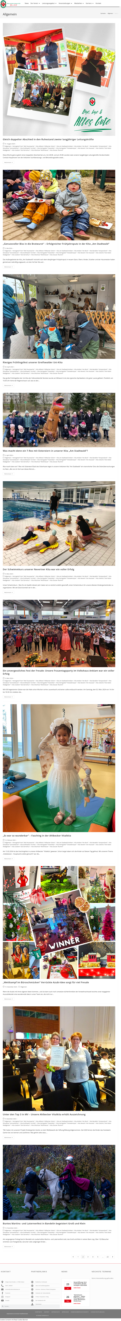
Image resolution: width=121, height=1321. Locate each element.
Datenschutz (56, 1312)
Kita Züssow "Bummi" (56, 150)
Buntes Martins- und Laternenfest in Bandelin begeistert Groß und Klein (44, 1223)
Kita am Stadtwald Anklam (65, 146)
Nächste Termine (101, 1272)
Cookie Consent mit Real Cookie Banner (14, 1320)
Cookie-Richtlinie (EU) (97, 1312)
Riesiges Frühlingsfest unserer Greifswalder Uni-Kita (33, 362)
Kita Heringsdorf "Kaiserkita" (46, 148)
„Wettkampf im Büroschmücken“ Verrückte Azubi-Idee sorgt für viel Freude (46, 982)
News (64, 1272)
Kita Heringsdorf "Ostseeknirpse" (66, 148)
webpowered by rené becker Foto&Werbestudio (17, 1313)
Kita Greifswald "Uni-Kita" (28, 148)
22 (108, 1257)
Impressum (65, 1312)
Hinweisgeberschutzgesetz (80, 1312)
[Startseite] (103, 13)
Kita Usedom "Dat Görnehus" (21, 150)
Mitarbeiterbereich (42, 1315)
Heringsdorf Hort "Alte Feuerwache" (23, 146)
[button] (35, 3)
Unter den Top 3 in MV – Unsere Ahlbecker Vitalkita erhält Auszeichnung (44, 1114)
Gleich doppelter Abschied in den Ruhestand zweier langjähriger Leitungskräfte (48, 139)
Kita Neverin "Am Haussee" (86, 148)
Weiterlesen (9, 162)
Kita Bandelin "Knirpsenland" (98, 146)
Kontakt (46, 1312)
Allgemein (8, 146)
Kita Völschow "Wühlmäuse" (40, 150)
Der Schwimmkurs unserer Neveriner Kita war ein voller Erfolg (38, 569)
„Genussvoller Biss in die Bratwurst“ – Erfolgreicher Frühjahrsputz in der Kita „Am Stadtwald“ (56, 243)
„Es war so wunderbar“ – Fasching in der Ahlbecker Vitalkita (37, 835)
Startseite (38, 1312)
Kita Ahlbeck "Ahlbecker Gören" (45, 146)
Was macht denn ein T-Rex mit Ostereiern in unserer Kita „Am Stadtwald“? (45, 450)
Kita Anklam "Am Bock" (81, 146)
